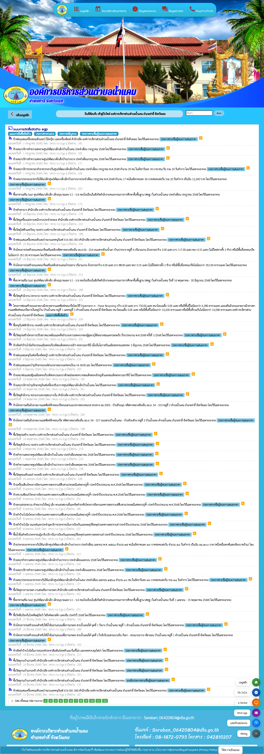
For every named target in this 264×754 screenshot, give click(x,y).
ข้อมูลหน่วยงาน (144, 9)
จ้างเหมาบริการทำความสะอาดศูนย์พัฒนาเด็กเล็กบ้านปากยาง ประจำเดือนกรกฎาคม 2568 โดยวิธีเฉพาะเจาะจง (89, 159)
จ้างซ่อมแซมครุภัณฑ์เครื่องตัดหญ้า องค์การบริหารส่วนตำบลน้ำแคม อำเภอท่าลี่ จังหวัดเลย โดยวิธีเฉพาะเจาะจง (89, 355)
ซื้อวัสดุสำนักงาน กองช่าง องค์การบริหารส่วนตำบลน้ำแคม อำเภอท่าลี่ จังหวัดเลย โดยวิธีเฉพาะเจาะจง (84, 444)
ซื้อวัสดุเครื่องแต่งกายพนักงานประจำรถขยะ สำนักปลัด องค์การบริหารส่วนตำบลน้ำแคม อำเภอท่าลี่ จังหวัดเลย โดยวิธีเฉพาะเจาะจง (99, 219)
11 (98, 700)
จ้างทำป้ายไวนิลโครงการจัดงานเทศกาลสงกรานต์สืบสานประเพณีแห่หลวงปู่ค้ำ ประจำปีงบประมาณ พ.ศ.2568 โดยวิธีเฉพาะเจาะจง (98, 514)
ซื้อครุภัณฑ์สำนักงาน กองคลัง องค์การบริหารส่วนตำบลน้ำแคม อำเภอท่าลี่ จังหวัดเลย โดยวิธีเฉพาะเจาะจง (86, 325)
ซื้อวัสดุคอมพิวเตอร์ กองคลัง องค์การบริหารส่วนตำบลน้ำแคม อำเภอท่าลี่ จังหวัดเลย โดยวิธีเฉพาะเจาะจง (86, 474)
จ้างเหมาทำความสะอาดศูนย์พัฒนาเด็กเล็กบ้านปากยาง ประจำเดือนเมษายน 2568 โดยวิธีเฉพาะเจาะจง (85, 560)
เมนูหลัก (81, 9)
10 (91, 700)
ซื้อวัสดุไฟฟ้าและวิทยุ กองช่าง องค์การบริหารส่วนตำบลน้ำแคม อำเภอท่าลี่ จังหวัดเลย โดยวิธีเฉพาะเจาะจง (86, 229)
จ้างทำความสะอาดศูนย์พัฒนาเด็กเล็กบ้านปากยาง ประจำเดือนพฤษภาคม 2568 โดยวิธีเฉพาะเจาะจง (84, 464)
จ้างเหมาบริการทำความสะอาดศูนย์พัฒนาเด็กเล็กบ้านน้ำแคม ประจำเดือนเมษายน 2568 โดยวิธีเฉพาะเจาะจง (88, 570)
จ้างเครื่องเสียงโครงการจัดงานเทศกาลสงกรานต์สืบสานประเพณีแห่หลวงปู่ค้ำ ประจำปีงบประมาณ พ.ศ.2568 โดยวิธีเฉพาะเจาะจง (98, 484)
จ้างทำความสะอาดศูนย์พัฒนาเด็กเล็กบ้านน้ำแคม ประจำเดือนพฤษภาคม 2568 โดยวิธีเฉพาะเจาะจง (84, 454)
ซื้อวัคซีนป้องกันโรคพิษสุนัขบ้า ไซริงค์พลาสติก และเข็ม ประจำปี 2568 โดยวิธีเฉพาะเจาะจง (79, 615)
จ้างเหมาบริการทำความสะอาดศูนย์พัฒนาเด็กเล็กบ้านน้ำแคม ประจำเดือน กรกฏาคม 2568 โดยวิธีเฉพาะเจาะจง (89, 149)
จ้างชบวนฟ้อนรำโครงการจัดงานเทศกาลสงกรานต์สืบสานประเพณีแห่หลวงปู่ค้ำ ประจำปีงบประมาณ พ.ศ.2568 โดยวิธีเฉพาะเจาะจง (99, 494)
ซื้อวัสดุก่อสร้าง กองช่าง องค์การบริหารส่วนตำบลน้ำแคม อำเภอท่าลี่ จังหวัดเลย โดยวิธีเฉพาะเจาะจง (83, 434)
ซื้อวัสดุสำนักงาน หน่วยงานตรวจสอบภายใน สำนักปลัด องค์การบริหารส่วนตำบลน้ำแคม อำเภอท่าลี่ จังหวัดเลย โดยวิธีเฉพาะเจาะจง (99, 395)
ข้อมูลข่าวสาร (172, 9)
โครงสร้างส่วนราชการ (110, 9)
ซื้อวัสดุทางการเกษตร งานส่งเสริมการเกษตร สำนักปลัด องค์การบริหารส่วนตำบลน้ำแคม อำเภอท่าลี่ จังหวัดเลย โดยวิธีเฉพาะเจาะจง (98, 590)
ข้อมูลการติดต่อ (201, 9)
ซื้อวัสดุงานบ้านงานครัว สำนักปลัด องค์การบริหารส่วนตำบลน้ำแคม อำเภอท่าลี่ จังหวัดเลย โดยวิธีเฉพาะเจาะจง (88, 660)
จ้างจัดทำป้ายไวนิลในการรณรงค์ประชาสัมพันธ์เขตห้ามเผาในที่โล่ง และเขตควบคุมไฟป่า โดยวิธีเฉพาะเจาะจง (88, 650)
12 (105, 700)
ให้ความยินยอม (230, 749)
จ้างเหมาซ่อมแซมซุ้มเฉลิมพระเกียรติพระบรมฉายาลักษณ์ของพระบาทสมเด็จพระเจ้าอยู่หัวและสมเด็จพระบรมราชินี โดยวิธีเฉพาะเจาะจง (102, 375)
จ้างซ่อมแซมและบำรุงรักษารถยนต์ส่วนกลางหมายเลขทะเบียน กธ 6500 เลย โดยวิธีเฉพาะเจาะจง (82, 365)
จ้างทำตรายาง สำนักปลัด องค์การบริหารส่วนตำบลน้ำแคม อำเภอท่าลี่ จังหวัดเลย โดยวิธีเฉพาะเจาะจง (84, 209)
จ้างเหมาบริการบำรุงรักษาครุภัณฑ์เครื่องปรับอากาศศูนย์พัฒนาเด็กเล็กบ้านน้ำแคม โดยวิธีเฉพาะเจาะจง (84, 385)
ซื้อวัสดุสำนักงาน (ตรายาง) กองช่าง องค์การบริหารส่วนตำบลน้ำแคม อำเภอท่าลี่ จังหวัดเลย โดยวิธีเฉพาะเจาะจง (89, 295)
